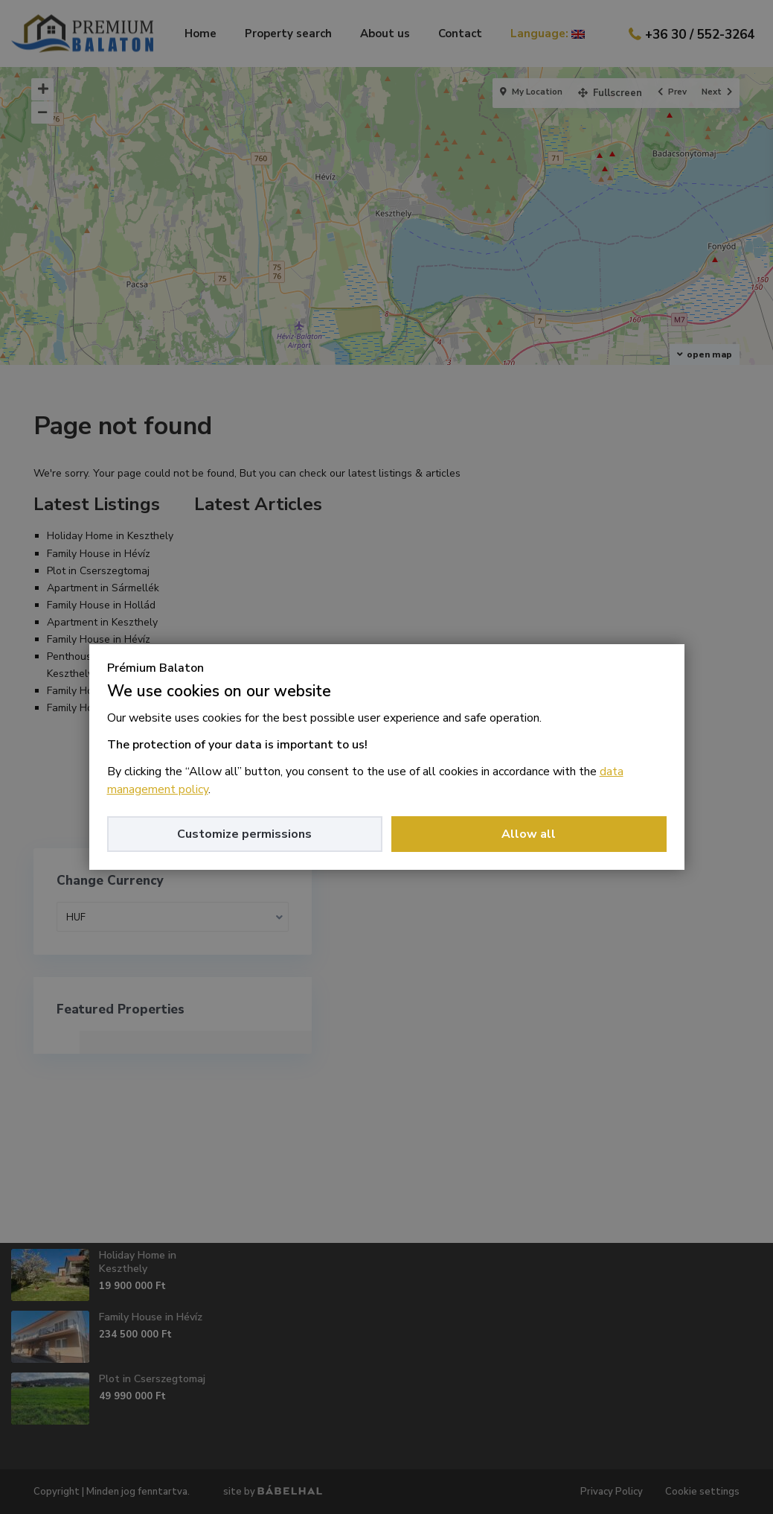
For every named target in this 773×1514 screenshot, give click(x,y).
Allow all (528, 834)
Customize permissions (244, 834)
